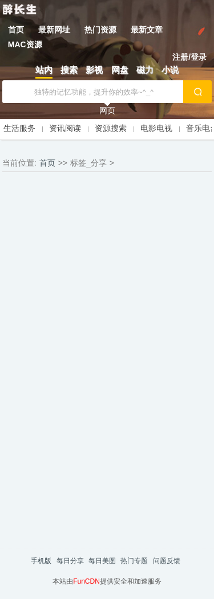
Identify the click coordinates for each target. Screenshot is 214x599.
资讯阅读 (65, 128)
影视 (94, 70)
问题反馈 (166, 561)
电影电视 (156, 128)
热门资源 (100, 29)
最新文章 (147, 29)
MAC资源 (25, 44)
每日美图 (102, 561)
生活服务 (19, 128)
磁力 (145, 70)
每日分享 (70, 561)
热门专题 (134, 561)
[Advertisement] (107, 246)
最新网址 (54, 29)
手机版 (41, 561)
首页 (16, 29)
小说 (170, 70)
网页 (107, 110)
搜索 (69, 70)
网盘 (119, 70)
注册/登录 (189, 56)
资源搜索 (111, 128)
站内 (44, 70)
